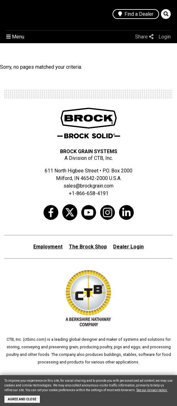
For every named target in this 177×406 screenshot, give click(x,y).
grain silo (59, 374)
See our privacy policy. (152, 390)
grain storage (83, 374)
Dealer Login (128, 247)
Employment (48, 247)
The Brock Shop (88, 247)
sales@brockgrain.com (88, 186)
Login (164, 37)
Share (144, 37)
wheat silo (37, 374)
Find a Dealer (135, 14)
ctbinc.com (34, 339)
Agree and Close (22, 399)
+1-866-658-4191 (88, 193)
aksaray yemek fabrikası (124, 374)
